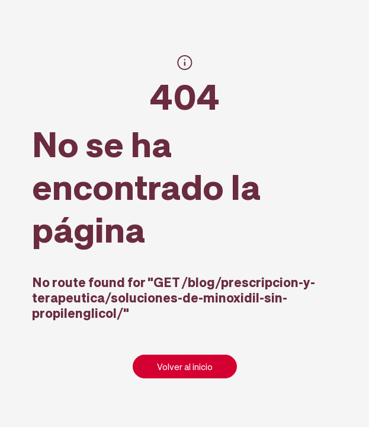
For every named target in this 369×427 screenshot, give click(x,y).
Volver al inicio (185, 366)
